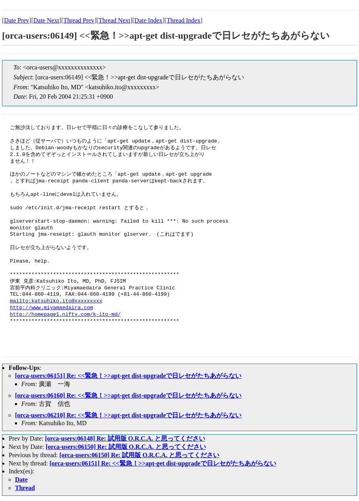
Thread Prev (78, 20)
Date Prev (16, 20)
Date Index (149, 20)
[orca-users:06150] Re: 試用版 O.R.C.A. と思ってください (126, 446)
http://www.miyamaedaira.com (51, 307)
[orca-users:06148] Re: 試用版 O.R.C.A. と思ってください (125, 438)
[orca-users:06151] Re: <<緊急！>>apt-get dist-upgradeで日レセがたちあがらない (128, 375)
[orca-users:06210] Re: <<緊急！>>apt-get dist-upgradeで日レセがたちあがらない (128, 415)
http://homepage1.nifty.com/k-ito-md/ (65, 314)
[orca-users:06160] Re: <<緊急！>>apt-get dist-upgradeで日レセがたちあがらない (128, 395)
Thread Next (114, 20)
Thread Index (183, 20)
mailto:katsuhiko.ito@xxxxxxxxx (56, 301)
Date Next (46, 20)
